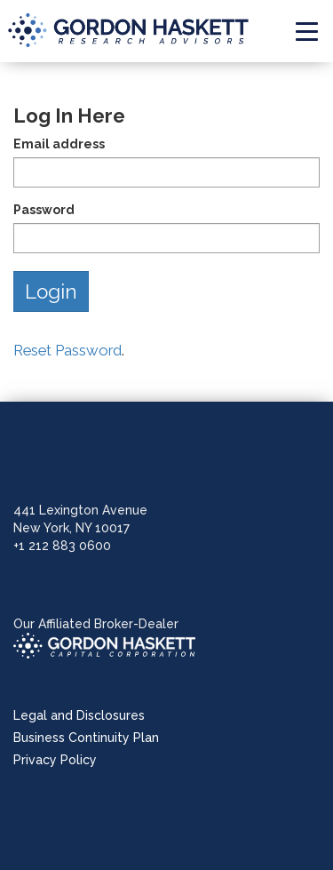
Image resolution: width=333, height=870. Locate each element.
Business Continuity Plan (86, 737)
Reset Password (67, 350)
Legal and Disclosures (79, 715)
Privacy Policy (55, 760)
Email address (59, 144)
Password (44, 210)
